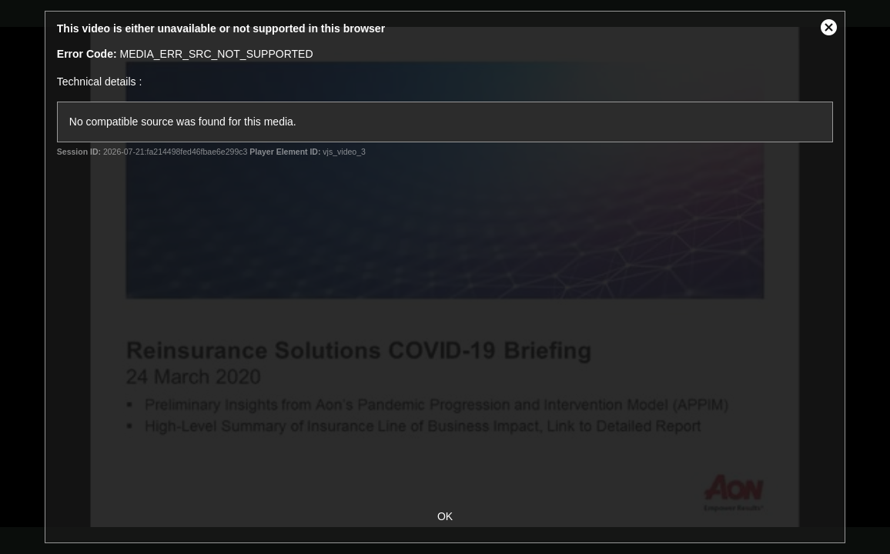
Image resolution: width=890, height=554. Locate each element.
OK (445, 516)
